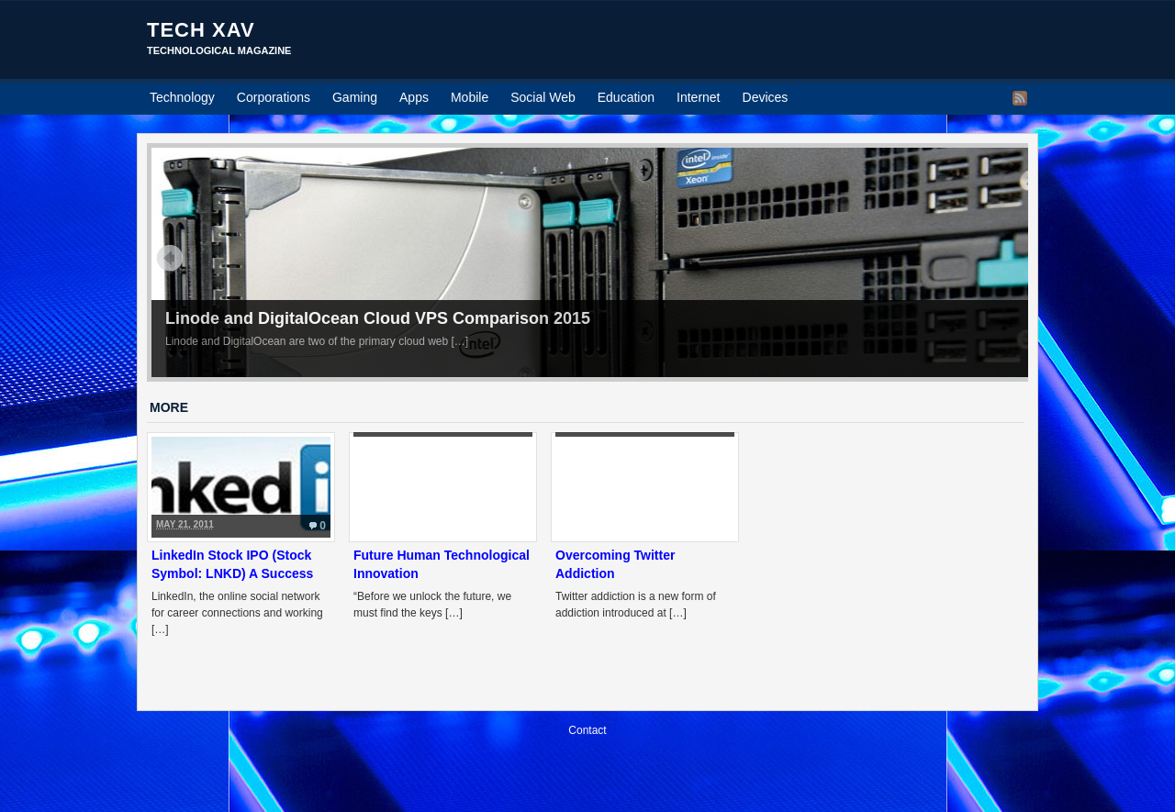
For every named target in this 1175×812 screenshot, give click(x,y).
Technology (182, 97)
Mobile (469, 97)
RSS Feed (1020, 98)
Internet (698, 97)
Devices (766, 97)
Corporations (273, 97)
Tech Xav (201, 29)
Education (626, 97)
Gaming (354, 97)
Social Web (543, 97)
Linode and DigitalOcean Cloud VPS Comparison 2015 (377, 318)
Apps (414, 97)
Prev (170, 258)
